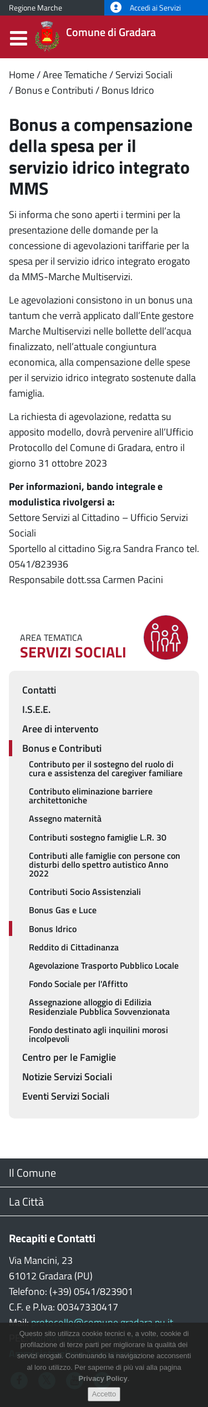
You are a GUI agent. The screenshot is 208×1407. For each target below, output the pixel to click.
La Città (26, 1201)
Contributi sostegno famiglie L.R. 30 (97, 837)
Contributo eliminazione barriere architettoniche (91, 796)
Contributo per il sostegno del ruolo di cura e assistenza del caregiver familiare (105, 768)
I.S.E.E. (36, 709)
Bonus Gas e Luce (63, 910)
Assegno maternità (65, 818)
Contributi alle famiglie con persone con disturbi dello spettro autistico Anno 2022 (104, 864)
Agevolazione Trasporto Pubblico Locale (104, 965)
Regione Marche (35, 8)
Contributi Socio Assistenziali (85, 891)
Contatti (39, 689)
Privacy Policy (103, 1387)
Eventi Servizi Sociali (65, 1096)
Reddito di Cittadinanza (74, 947)
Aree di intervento (60, 728)
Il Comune (32, 1172)
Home (21, 74)
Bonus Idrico (128, 90)
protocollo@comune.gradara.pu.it (102, 1322)
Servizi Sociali (144, 74)
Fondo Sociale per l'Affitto (78, 983)
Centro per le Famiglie (69, 1057)
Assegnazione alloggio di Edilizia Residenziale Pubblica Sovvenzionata (99, 1006)
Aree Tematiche (75, 74)
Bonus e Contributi (54, 90)
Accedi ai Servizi (145, 8)
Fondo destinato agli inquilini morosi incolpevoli (98, 1034)
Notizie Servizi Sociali (67, 1076)
